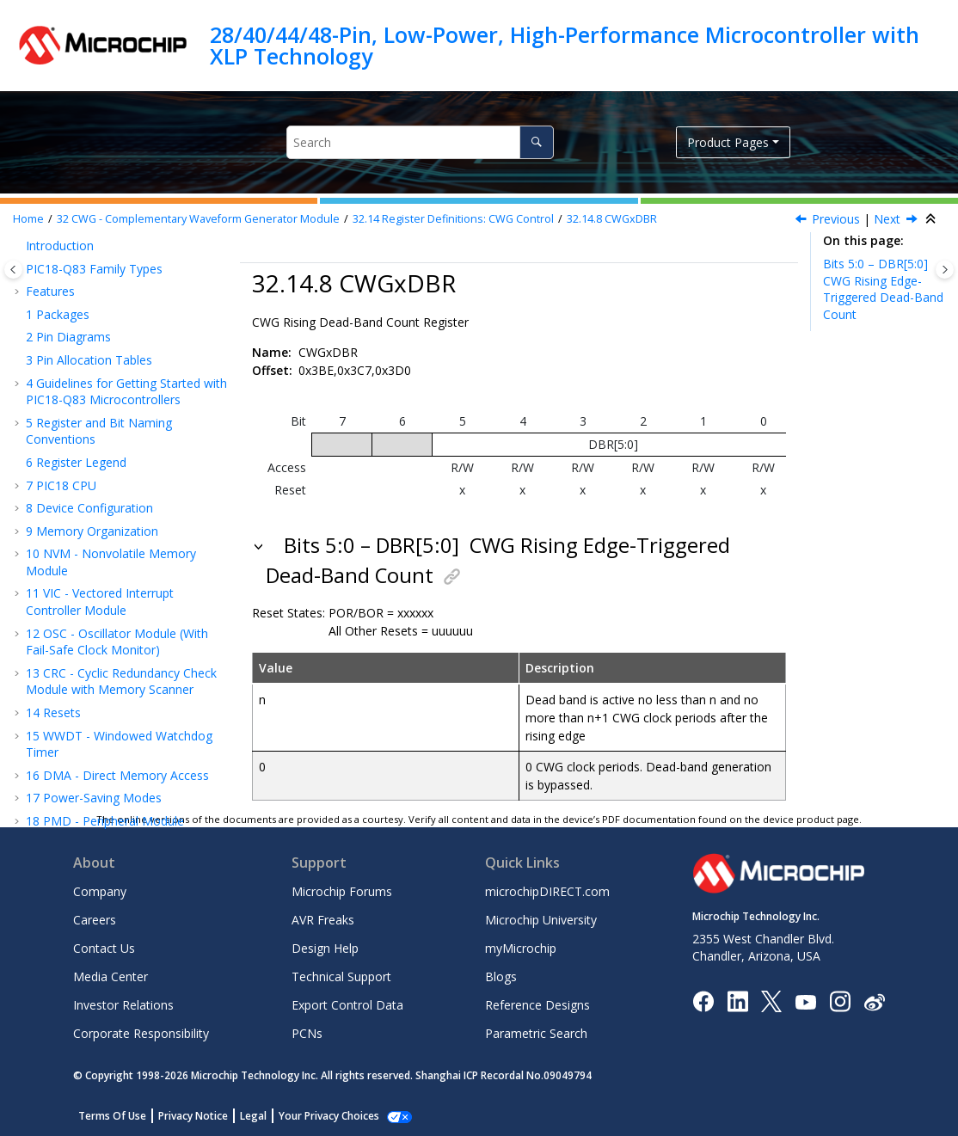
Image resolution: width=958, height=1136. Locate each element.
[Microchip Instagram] (840, 1000)
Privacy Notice (193, 1115)
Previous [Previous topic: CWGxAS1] (836, 219)
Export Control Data (347, 1005)
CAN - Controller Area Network (120, 705)
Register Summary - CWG (125, 467)
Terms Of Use (112, 1115)
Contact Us (104, 948)
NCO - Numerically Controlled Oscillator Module (116, 498)
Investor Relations (123, 1005)
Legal (253, 1115)
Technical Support (341, 976)
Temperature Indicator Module (120, 797)
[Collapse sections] (932, 219)
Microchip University (541, 920)
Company (99, 891)
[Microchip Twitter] (771, 1000)
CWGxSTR (99, 353)
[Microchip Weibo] (874, 1001)
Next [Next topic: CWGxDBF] (887, 219)
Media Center (110, 976)
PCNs (307, 1033)
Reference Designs (537, 1005)
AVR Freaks (323, 920)
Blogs (501, 976)
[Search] (536, 142)
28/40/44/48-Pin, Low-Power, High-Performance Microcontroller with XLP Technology (564, 45)
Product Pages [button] (728, 142)
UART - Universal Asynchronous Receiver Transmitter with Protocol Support (123, 586)
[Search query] (420, 142)
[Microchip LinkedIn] (737, 1000)
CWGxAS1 (99, 398)
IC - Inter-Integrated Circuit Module (111, 674)
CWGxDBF (100, 444)
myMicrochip (520, 948)
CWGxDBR (612, 219)
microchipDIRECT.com (547, 891)
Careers (94, 920)
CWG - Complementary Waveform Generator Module (198, 219)
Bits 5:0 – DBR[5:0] (883, 288)
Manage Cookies (319, 1115)
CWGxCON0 (105, 261)
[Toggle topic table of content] (945, 270)
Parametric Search (536, 1033)
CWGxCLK (99, 307)
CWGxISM (99, 330)
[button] (43, 261)
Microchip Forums (342, 891)
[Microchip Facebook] (703, 1000)
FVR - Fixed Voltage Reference (118, 774)
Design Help (325, 948)
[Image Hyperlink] (805, 1001)
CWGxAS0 (99, 375)
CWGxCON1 (105, 284)
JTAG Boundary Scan (92, 728)
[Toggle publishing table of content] (13, 270)
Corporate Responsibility (141, 1033)
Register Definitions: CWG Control (453, 219)
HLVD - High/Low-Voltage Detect (126, 751)
